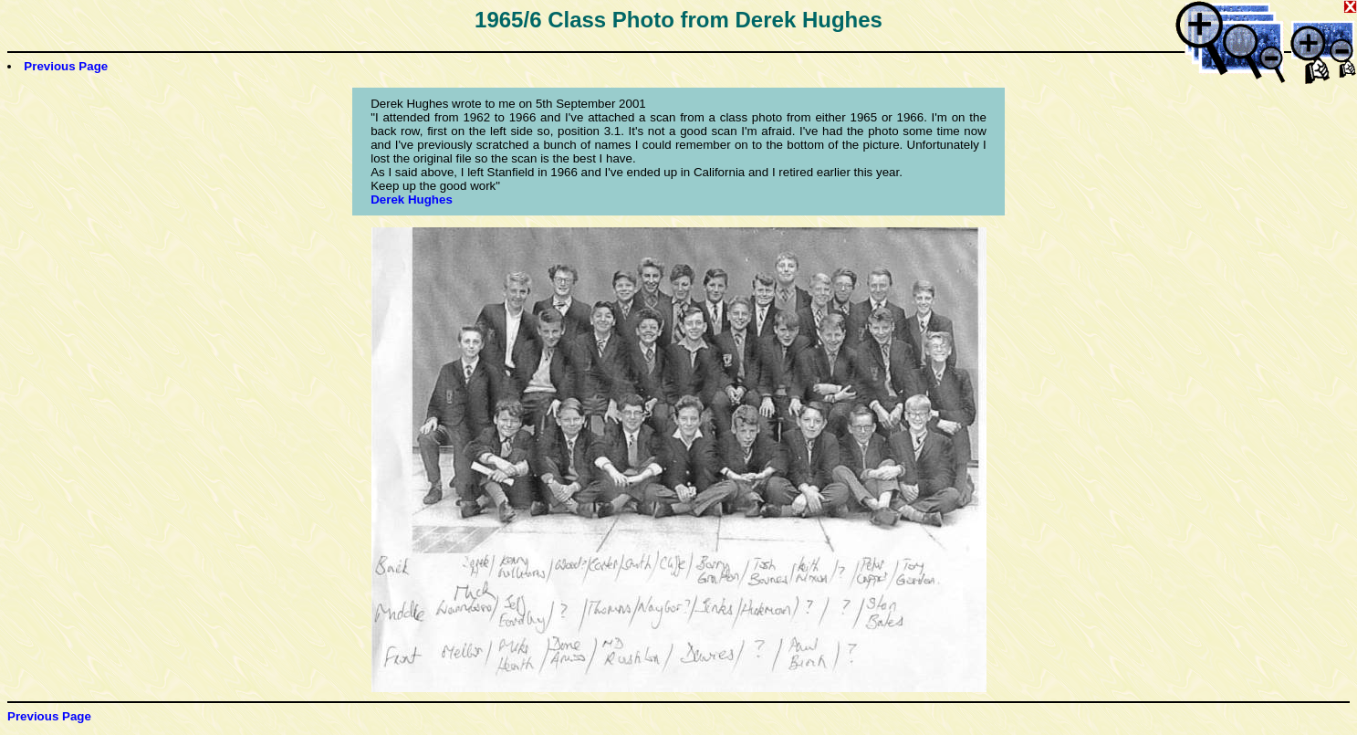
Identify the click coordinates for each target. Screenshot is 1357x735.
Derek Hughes (412, 199)
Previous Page (66, 66)
